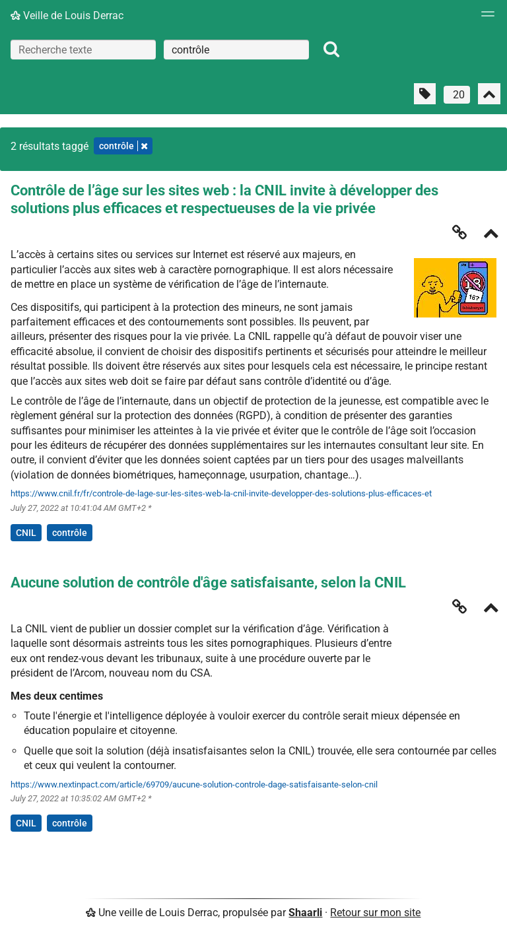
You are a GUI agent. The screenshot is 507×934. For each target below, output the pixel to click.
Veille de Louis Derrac (67, 15)
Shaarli (305, 912)
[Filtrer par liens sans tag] (425, 93)
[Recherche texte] (83, 49)
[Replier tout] (489, 93)
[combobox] (236, 49)
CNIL (26, 532)
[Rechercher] (331, 49)
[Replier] (491, 234)
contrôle (69, 532)
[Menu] (484, 17)
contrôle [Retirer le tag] (123, 146)
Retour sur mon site (375, 912)
